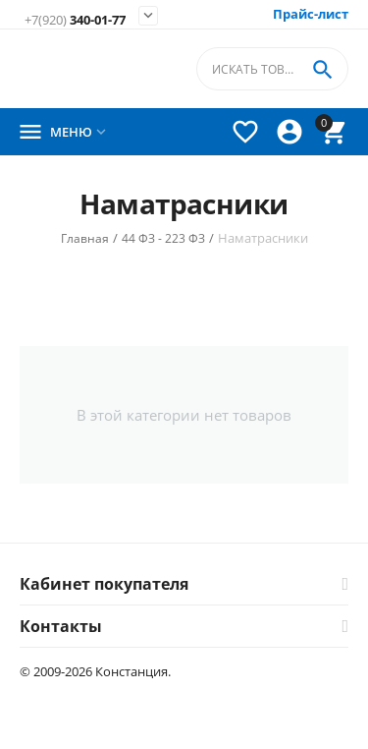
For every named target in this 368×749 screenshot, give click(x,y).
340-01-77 (75, 20)
